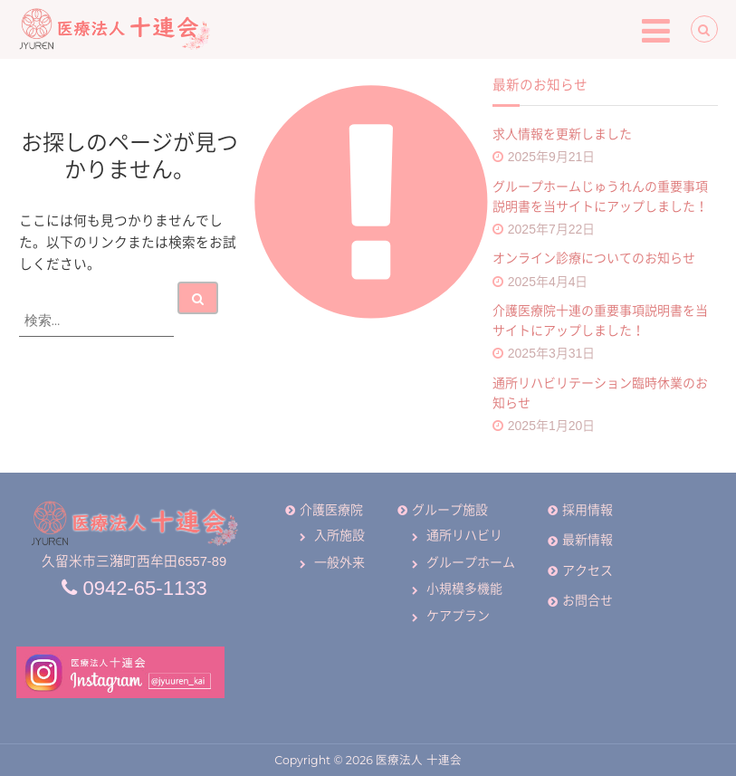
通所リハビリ (464, 535)
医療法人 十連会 (418, 760)
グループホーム (470, 562)
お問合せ (587, 600)
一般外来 (339, 562)
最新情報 (587, 539)
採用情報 (587, 510)
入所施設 (339, 535)
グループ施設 (450, 510)
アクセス (587, 570)
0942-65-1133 (134, 588)
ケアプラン (458, 615)
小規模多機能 (464, 588)
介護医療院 (331, 510)
